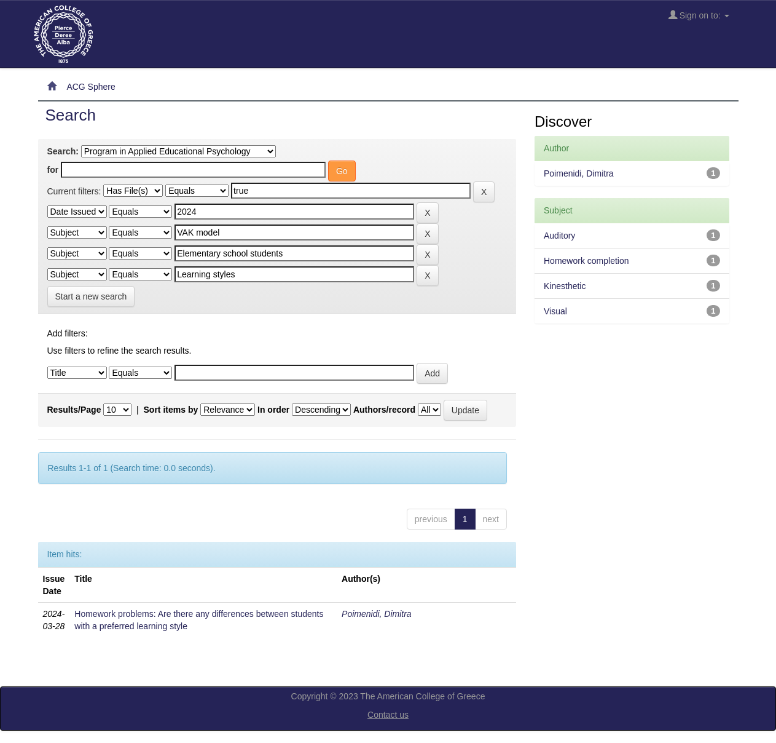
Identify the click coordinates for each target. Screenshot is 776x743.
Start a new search (91, 296)
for (53, 170)
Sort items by (171, 410)
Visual (555, 311)
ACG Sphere (90, 87)
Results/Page (74, 410)
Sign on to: (698, 15)
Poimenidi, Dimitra (377, 614)
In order (273, 410)
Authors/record (384, 410)
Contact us (388, 715)
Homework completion (586, 261)
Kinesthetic (565, 286)
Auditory (559, 235)
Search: (63, 151)
